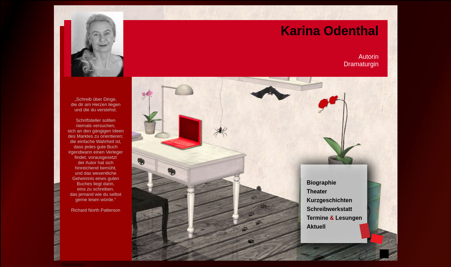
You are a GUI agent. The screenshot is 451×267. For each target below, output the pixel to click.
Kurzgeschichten (329, 200)
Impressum (73, 264)
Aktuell (316, 227)
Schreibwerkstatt (329, 209)
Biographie (321, 183)
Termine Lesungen (334, 218)
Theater (317, 191)
